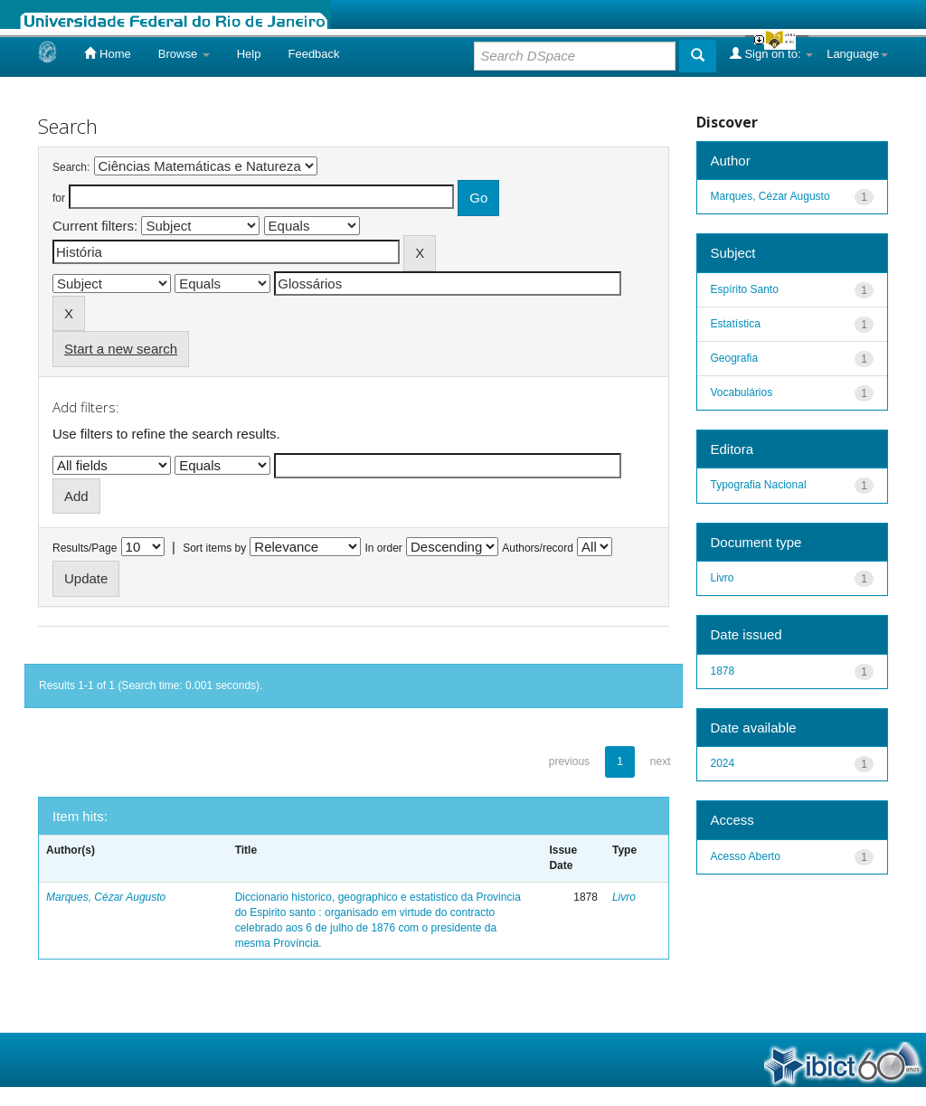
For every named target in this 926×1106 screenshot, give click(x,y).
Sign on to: (771, 53)
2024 (723, 763)
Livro (624, 897)
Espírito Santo (745, 289)
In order (383, 548)
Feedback (313, 54)
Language (857, 54)
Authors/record (537, 548)
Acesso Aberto (745, 856)
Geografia (735, 358)
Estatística (736, 323)
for (58, 198)
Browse (184, 54)
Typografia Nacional (759, 484)
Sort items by (214, 548)
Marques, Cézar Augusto (105, 897)
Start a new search (120, 348)
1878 (723, 671)
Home (107, 53)
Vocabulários (742, 392)
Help (249, 54)
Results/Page (84, 548)
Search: (71, 167)
